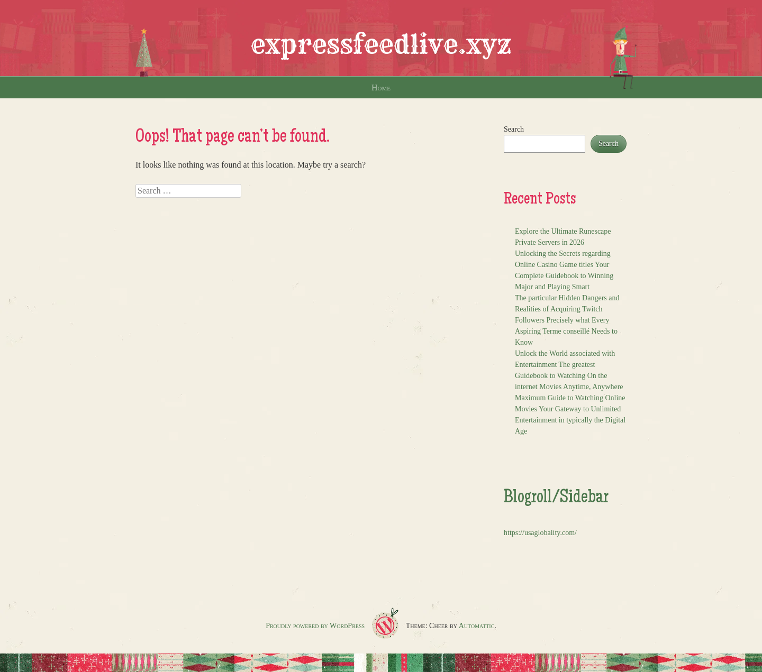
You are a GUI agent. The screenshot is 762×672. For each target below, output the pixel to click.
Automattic (477, 626)
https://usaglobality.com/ (540, 533)
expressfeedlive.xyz (381, 44)
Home (381, 87)
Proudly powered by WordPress (315, 626)
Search (514, 129)
